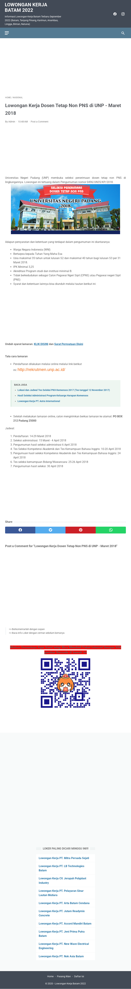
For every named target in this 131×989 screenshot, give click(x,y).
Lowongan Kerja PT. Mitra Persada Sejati (64, 858)
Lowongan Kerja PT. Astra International (39, 400)
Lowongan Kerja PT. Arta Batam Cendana (64, 903)
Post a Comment (39, 120)
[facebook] (114, 13)
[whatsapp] (111, 529)
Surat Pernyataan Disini (68, 343)
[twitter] (50, 529)
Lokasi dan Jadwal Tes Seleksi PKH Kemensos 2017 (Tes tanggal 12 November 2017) (64, 389)
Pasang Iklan (64, 976)
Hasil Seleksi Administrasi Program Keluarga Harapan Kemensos (53, 394)
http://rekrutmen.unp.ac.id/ (41, 368)
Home (50, 976)
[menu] (7, 32)
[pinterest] (81, 529)
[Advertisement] (65, 66)
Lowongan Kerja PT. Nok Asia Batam (61, 956)
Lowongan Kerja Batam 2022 (26, 6)
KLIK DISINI (41, 343)
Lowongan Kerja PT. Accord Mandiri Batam (65, 923)
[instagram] (122, 13)
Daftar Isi (79, 976)
